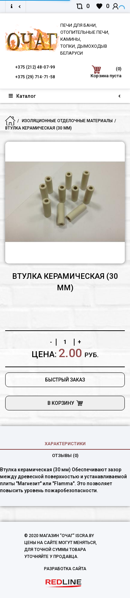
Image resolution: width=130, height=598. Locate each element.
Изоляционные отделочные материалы (67, 120)
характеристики (65, 443)
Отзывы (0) (65, 455)
